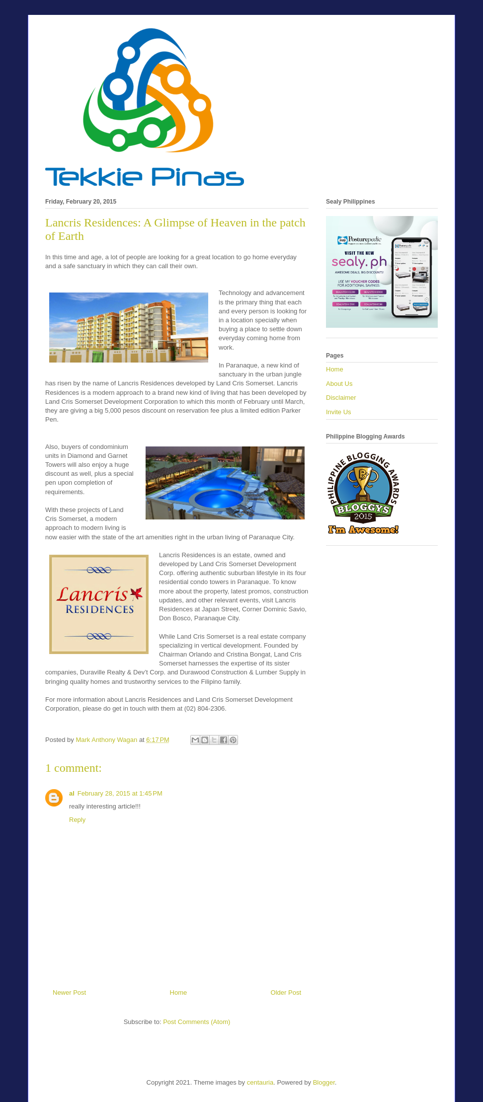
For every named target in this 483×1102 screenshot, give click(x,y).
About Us (339, 383)
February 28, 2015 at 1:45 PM (120, 793)
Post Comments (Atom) (196, 1022)
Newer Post (69, 992)
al (72, 793)
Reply (77, 819)
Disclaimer (341, 397)
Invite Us (338, 412)
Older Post (286, 992)
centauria (260, 1082)
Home (178, 992)
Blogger (324, 1082)
